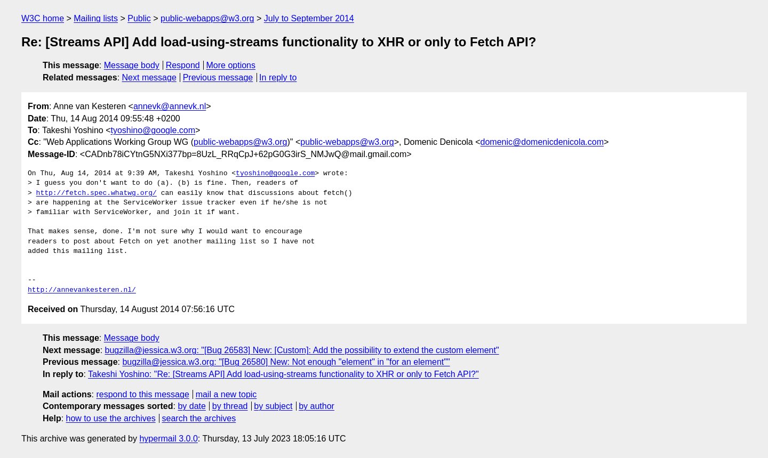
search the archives (199, 418)
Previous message (218, 77)
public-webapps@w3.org (207, 18)
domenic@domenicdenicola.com (542, 141)
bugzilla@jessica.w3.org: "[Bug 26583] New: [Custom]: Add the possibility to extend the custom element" (302, 350)
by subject (273, 406)
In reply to (278, 77)
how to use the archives (111, 418)
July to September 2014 (309, 18)
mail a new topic (226, 394)
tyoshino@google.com (153, 130)
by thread (230, 406)
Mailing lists (96, 18)
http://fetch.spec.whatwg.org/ (96, 193)
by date (191, 406)
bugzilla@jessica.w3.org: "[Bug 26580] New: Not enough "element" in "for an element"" (286, 361)
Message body (131, 65)
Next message (149, 77)
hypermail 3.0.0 (168, 438)
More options (231, 65)
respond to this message (142, 394)
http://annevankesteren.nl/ (82, 290)
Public (139, 18)
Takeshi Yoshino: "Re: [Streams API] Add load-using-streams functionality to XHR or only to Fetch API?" (283, 374)
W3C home (42, 18)
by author (316, 406)
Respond (183, 65)
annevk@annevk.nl (169, 106)
